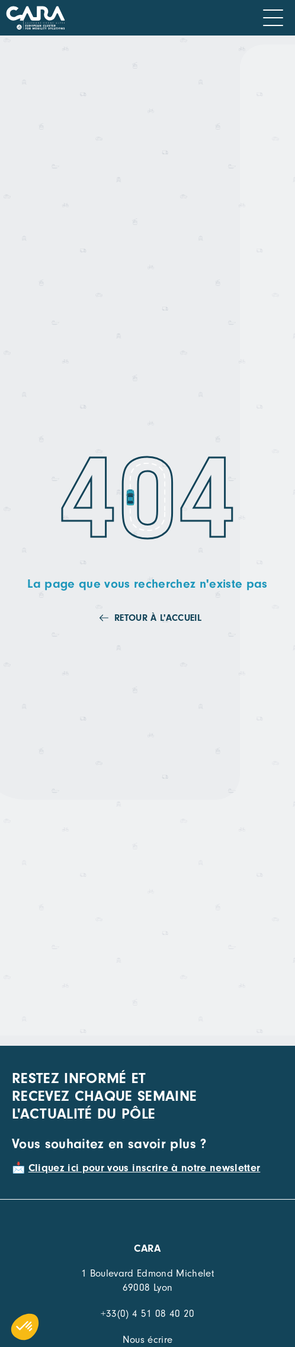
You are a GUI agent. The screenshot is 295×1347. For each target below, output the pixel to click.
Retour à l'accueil (157, 618)
